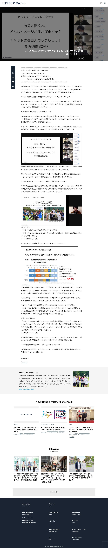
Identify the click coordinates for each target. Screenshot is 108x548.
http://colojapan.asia (26, 389)
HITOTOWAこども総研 (27, 520)
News (76, 434)
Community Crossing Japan (29, 522)
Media (21, 434)
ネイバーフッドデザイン (27, 517)
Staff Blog (80, 58)
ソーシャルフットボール (29, 434)
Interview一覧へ (54, 492)
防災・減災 (61, 432)
